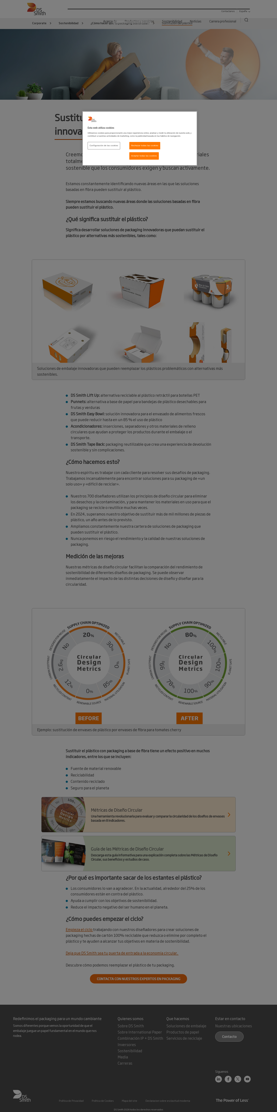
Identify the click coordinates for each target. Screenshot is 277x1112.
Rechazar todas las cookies (144, 145)
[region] (139, 138)
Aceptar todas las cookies (144, 156)
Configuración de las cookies (104, 145)
